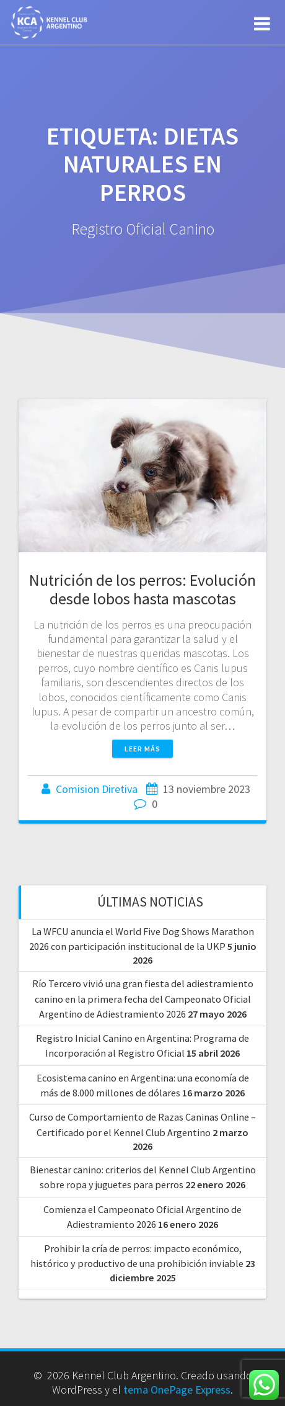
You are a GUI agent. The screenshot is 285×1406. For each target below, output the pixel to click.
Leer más (142, 748)
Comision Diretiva (97, 789)
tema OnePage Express (176, 1389)
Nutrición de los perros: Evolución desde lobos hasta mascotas (142, 589)
